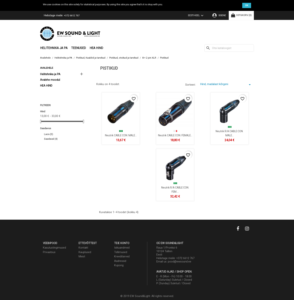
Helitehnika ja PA (54, 48)
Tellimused (120, 252)
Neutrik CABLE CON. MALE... (121, 135)
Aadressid (120, 261)
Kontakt (83, 247)
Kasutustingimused (54, 247)
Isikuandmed (122, 247)
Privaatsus (49, 252)
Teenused (78, 48)
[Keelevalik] (196, 16)
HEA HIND (96, 48)
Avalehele (46, 67)
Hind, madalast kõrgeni (226, 84)
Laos (48, 134)
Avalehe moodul (50, 79)
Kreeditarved (122, 256)
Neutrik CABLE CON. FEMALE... (175, 135)
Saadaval (51, 138)
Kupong (119, 265)
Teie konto (121, 243)
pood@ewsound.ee (179, 261)
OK (246, 5)
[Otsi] (229, 48)
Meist (82, 256)
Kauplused (85, 252)
